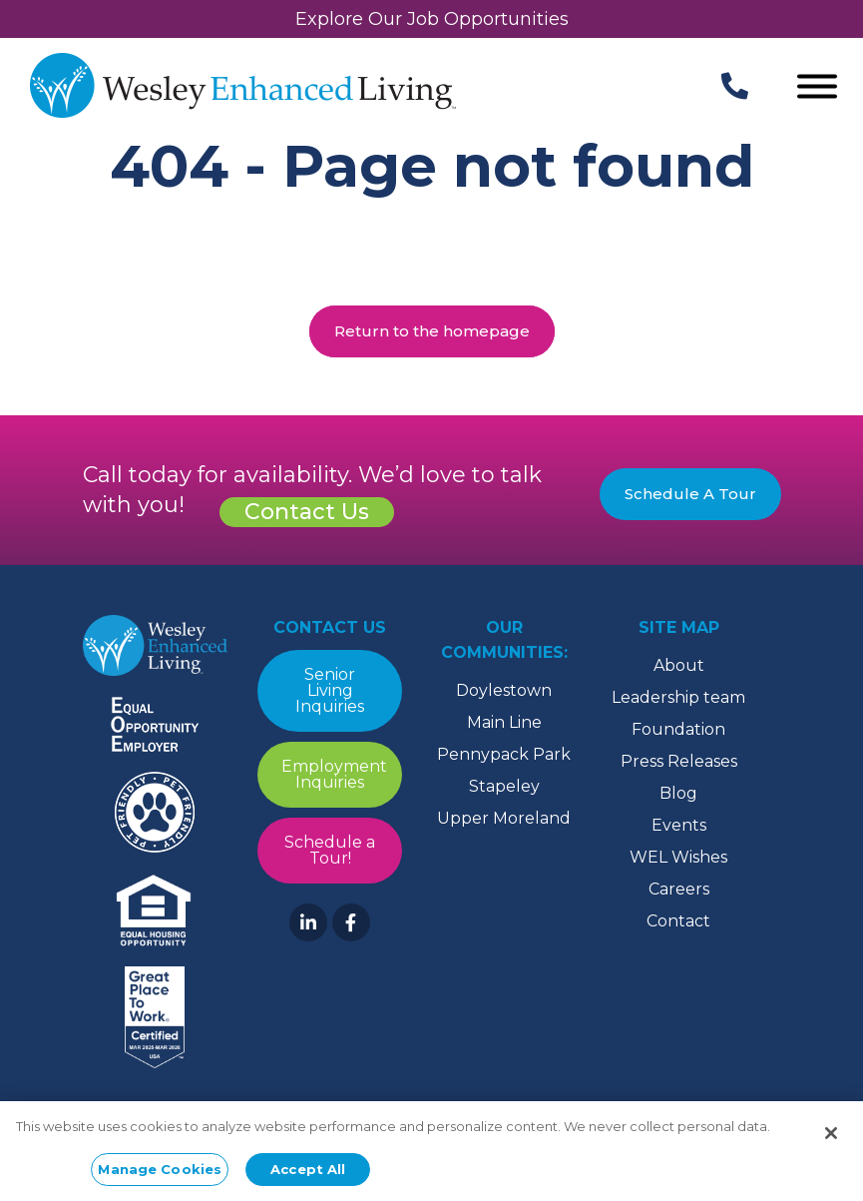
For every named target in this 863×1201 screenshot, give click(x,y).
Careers (678, 889)
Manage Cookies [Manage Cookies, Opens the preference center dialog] (159, 1175)
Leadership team (678, 697)
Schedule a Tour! (329, 850)
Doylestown (504, 690)
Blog (678, 793)
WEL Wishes (678, 857)
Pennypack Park (504, 754)
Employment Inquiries (334, 774)
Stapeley (504, 786)
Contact (678, 920)
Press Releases (679, 761)
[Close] (831, 1139)
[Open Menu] (817, 88)
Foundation (678, 729)
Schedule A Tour (690, 493)
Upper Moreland (504, 818)
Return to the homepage (432, 330)
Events (678, 825)
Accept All (307, 1175)
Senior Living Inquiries (329, 690)
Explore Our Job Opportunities (432, 19)
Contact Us (306, 511)
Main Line (504, 722)
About (678, 665)
